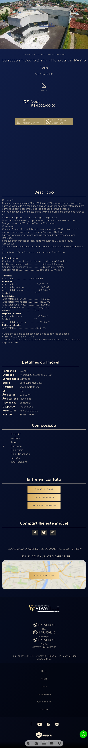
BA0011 (63, 54)
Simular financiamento (31, 122)
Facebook (35, 532)
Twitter (44, 532)
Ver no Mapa (69, 655)
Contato (44, 709)
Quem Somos (44, 701)
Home (44, 671)
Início (25, 54)
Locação (44, 686)
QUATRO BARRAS (40, 54)
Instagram (57, 724)
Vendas (30, 54)
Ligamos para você (44, 497)
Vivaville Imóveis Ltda (44, 608)
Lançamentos (44, 694)
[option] (44, 24)
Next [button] (84, 24)
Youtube (40, 724)
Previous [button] (3, 24)
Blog (48, 724)
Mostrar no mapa (44, 575)
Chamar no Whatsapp (44, 505)
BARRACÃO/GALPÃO (53, 54)
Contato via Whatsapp (59, 122)
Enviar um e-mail (44, 489)
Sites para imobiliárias (44, 741)
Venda (44, 678)
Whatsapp (53, 532)
